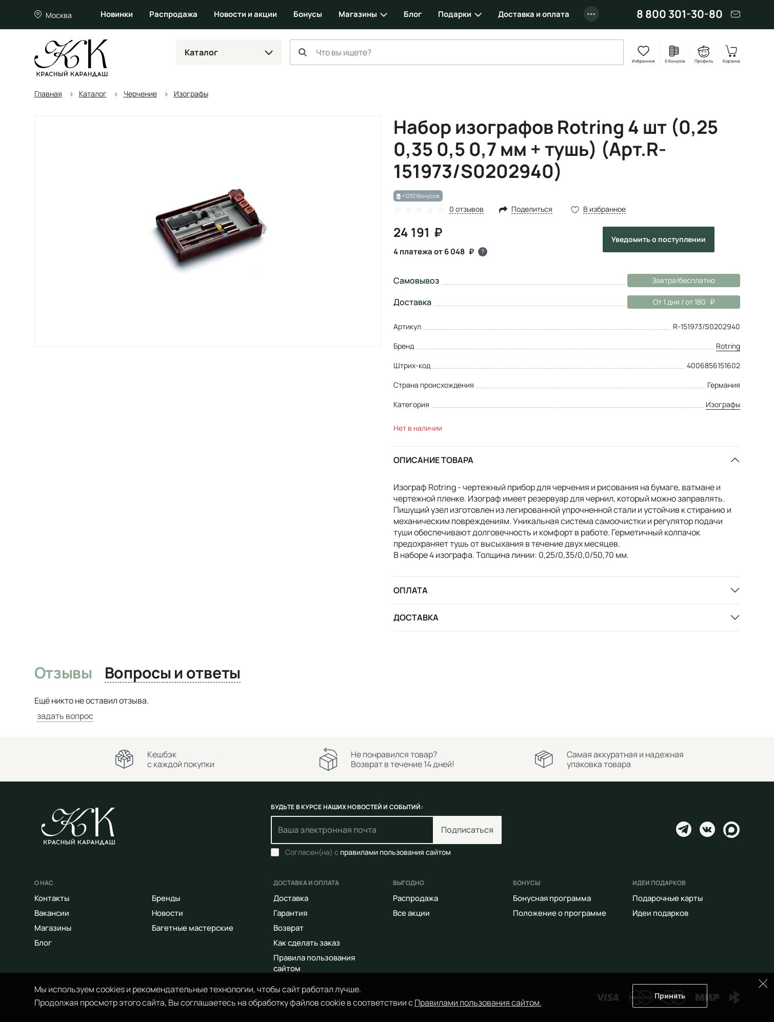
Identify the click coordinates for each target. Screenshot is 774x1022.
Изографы (723, 404)
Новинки (117, 14)
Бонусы (307, 14)
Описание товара (433, 460)
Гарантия (290, 913)
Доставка (416, 617)
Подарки (454, 14)
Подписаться (467, 829)
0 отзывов (466, 209)
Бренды (166, 898)
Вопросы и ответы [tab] (173, 673)
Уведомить (658, 239)
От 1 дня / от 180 (671, 302)
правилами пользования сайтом (395, 852)
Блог (413, 14)
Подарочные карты (667, 898)
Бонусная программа (552, 898)
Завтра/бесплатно (683, 280)
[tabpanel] (387, 708)
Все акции (411, 913)
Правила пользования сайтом (314, 963)
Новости (167, 913)
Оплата (410, 590)
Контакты (51, 898)
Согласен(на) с (368, 852)
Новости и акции (245, 14)
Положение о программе (559, 913)
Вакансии (51, 913)
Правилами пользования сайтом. (478, 1002)
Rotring (728, 346)
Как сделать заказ (306, 942)
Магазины (358, 14)
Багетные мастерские (192, 928)
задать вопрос (65, 716)
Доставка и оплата (533, 14)
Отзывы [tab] (63, 673)
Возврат (288, 928)
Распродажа (173, 14)
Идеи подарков (660, 913)
